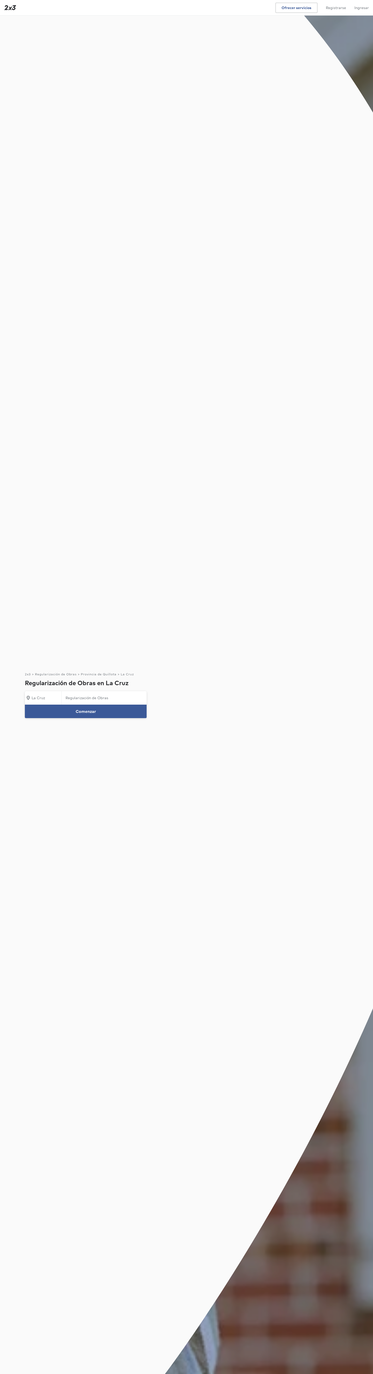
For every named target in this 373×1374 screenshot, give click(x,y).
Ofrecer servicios (296, 7)
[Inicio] (9, 7)
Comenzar (86, 711)
